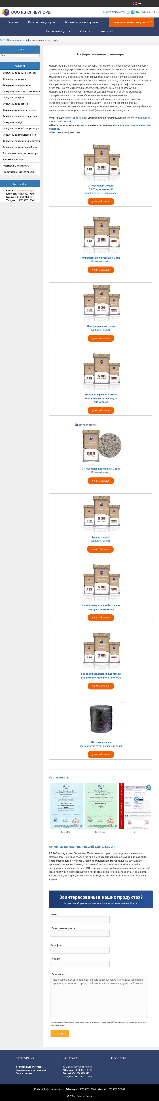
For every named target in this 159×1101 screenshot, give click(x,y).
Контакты (106, 31)
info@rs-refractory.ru (114, 12)
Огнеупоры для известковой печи (20, 147)
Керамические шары (13, 159)
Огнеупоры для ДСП (13, 97)
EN (137, 3)
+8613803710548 (25, 194)
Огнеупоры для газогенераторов (20, 116)
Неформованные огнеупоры (132, 22)
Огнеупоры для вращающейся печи (21, 141)
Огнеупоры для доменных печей (19, 73)
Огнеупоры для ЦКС (13, 122)
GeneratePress (84, 1096)
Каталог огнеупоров (41, 22)
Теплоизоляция (59, 31)
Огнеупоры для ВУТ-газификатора (21, 128)
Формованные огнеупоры (84, 22)
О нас (86, 31)
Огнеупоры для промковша (17, 85)
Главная (12, 22)
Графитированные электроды (18, 172)
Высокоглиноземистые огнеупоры (20, 153)
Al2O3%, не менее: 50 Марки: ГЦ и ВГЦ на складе (101, 193)
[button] (101, 22)
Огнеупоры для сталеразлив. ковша (21, 91)
